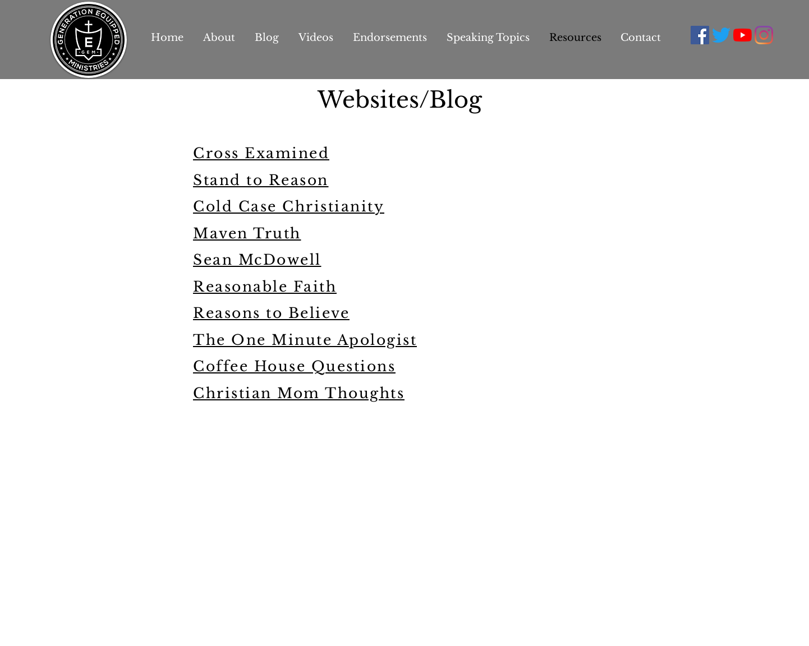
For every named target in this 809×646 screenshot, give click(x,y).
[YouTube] (742, 35)
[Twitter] (721, 35)
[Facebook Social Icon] (700, 35)
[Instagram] (764, 35)
